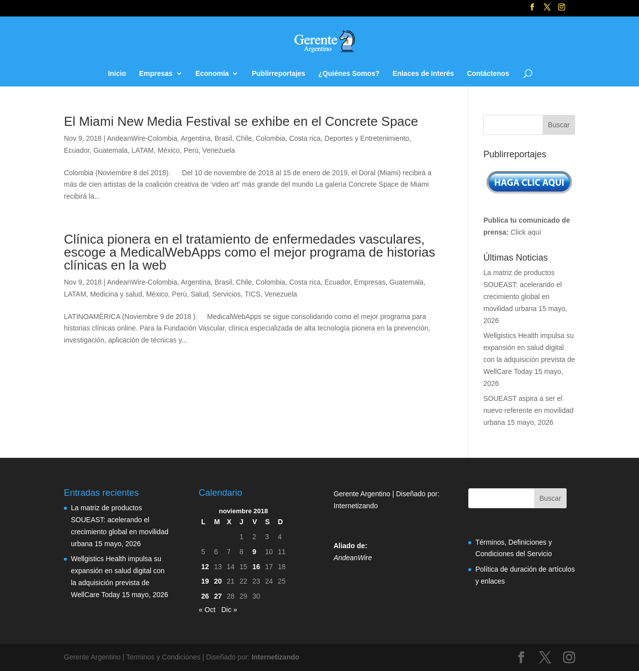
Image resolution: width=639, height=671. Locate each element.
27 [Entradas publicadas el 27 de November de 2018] (218, 596)
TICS (253, 294)
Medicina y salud (116, 294)
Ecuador (76, 150)
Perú (191, 150)
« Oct (207, 610)
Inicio (117, 73)
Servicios (227, 294)
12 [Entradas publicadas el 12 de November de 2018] (205, 567)
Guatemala (110, 150)
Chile (244, 138)
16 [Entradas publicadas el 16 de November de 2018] (256, 567)
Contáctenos (488, 73)
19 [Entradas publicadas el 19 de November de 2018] (205, 581)
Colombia (270, 138)
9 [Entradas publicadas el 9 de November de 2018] (254, 552)
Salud (200, 294)
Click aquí (526, 232)
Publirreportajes (278, 73)
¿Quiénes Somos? (349, 73)
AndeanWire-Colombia (142, 138)
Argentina (196, 138)
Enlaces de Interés (423, 73)
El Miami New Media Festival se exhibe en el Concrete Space (241, 121)
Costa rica (304, 138)
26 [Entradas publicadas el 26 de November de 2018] (205, 596)
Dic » (229, 610)
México (169, 150)
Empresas (156, 73)
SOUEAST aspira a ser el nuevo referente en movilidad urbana (528, 410)
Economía (212, 73)
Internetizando (355, 506)
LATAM (142, 150)
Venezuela (218, 150)
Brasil (223, 138)
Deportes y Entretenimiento (366, 138)
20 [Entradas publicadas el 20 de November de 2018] (218, 581)
